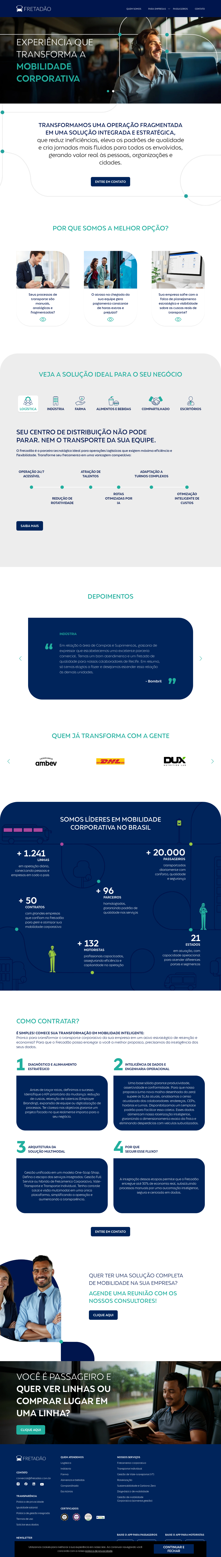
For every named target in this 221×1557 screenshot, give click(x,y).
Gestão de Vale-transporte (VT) (135, 1474)
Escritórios (67, 1491)
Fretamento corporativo (131, 1462)
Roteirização (124, 1480)
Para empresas (157, 9)
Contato (200, 9)
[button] (108, 91)
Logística (66, 1462)
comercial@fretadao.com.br (33, 1478)
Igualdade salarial (27, 1507)
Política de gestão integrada (33, 1513)
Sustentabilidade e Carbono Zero (136, 1485)
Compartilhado (70, 1485)
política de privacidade (98, 1551)
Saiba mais (30, 526)
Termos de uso (24, 1518)
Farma (64, 1474)
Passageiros (180, 9)
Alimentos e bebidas (72, 1480)
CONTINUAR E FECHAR (173, 1549)
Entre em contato (110, 182)
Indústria (66, 1468)
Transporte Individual (129, 1468)
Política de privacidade (30, 1501)
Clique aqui (103, 1315)
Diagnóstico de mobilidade (133, 1491)
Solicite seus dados (27, 1524)
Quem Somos (133, 9)
